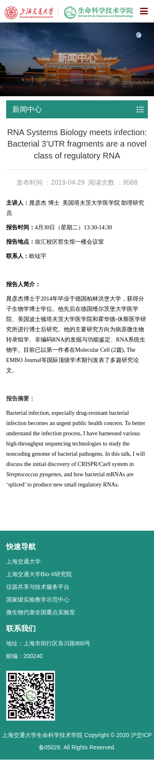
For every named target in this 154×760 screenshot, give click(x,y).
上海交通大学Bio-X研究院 (39, 574)
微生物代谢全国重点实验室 (40, 612)
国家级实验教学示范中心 (37, 599)
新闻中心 (27, 109)
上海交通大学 (23, 561)
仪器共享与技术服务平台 (37, 587)
